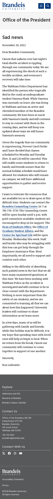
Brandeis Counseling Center (20, 206)
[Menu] (41, 6)
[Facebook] (9, 453)
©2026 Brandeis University (14, 491)
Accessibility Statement (13, 479)
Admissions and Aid (11, 394)
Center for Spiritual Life (17, 235)
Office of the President (26, 20)
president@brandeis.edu (13, 438)
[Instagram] (15, 453)
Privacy (5, 485)
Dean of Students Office (16, 227)
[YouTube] (20, 453)
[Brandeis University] (13, 6)
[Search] (48, 6)
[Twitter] (3, 453)
